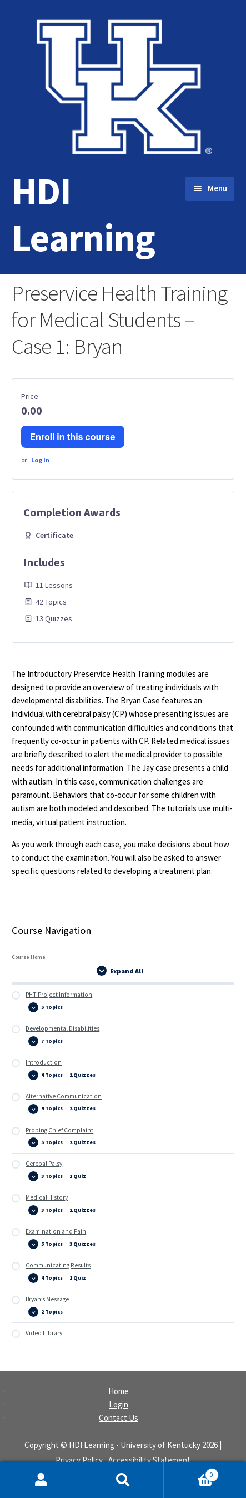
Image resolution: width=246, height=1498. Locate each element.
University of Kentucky (160, 1445)
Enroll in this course (72, 436)
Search (123, 1480)
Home (118, 1391)
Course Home (29, 957)
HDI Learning (83, 214)
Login (118, 1404)
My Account (41, 1480)
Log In (40, 460)
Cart (191, 1472)
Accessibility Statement (149, 1460)
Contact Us (118, 1417)
